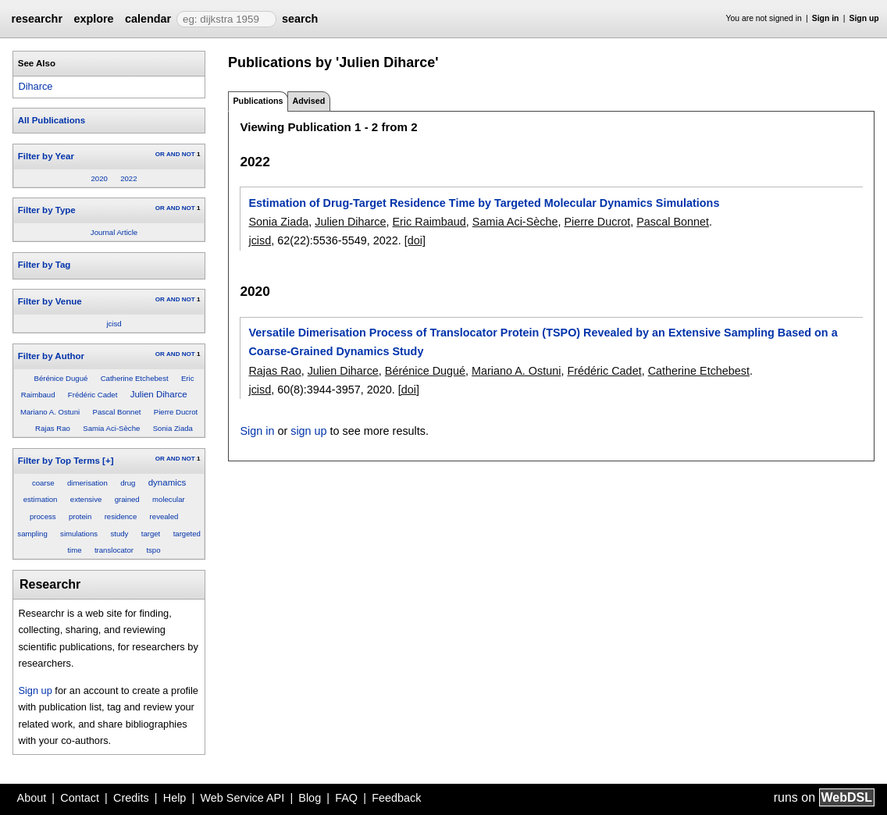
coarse (43, 483)
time (74, 550)
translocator (114, 550)
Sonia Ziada (173, 428)
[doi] (415, 240)
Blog (309, 798)
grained (127, 499)
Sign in (825, 18)
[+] (107, 460)
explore (93, 18)
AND (173, 154)
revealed (164, 516)
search (300, 18)
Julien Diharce (158, 394)
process (43, 516)
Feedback (396, 798)
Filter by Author (51, 356)
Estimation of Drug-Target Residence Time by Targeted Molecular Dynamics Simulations (483, 203)
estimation (40, 499)
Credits (131, 798)
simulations (79, 533)
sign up (308, 431)
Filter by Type (47, 210)
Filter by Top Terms (59, 460)
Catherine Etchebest (135, 378)
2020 (99, 178)
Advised (308, 100)
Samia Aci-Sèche (111, 428)
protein (80, 516)
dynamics (167, 482)
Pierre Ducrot (176, 412)
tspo (153, 550)
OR (160, 154)
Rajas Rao (52, 428)
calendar (148, 18)
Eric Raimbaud (428, 221)
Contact (79, 798)
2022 (128, 178)
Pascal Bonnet (117, 412)
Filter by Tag (44, 264)
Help (175, 798)
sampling (32, 533)
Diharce (35, 86)
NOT (188, 154)
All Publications (51, 120)
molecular (168, 499)
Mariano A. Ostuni (50, 412)
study (119, 533)
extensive (86, 499)
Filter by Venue (50, 301)
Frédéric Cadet (92, 394)
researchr (36, 18)
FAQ (346, 798)
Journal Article (114, 232)
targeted (187, 533)
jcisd (113, 323)
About (32, 798)
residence (121, 516)
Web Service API (242, 798)
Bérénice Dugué (61, 378)
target (151, 533)
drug (127, 483)
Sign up (864, 18)
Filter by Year (46, 156)
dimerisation (87, 483)
